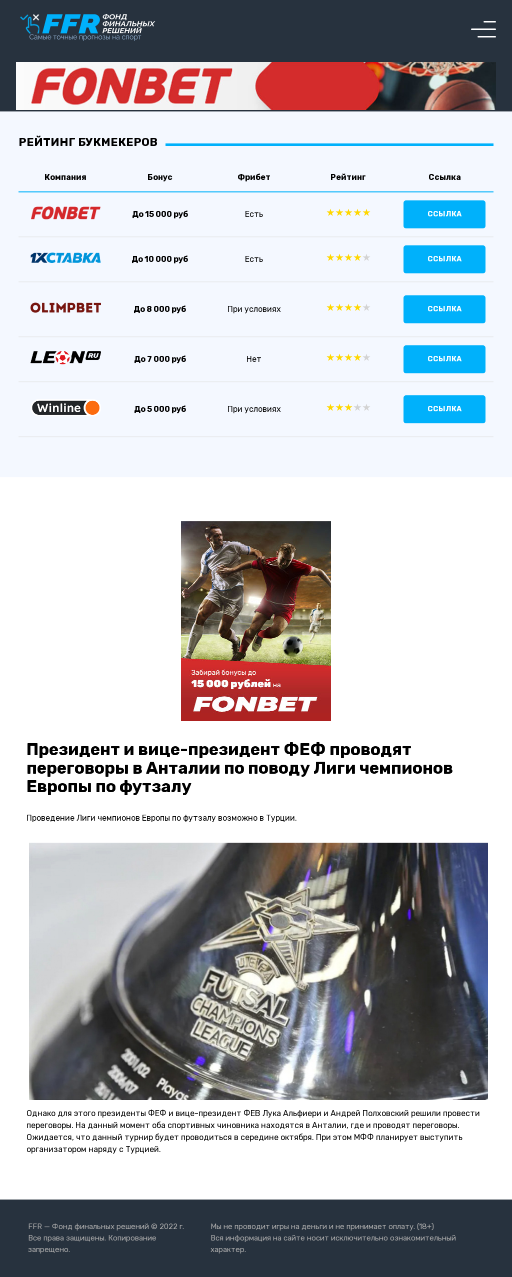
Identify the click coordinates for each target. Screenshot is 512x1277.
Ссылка (445, 214)
